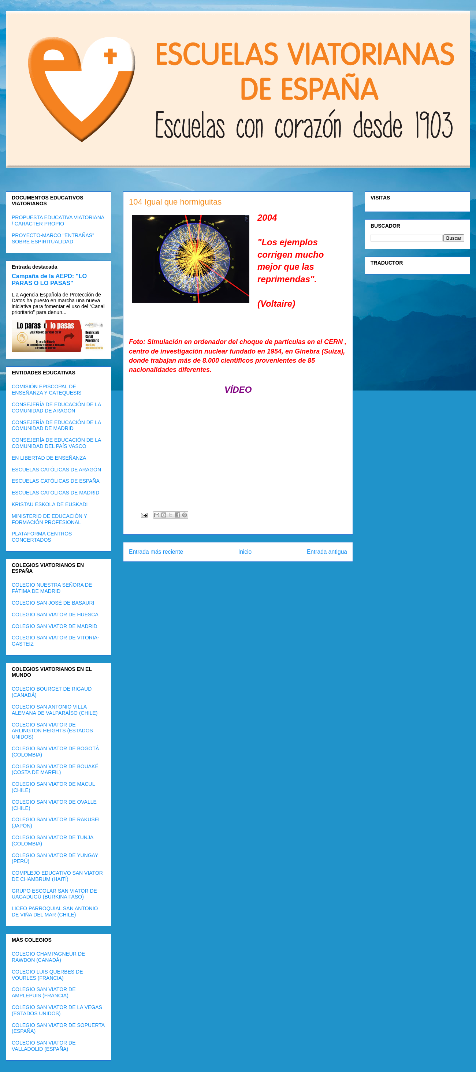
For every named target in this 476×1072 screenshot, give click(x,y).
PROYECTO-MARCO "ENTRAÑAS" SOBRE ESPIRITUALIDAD (53, 238)
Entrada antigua (327, 552)
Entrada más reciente (156, 552)
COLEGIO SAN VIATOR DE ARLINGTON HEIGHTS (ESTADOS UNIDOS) (52, 731)
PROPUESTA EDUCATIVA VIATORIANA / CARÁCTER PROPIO (58, 220)
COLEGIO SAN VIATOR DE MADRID (54, 626)
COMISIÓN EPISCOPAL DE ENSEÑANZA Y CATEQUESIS (47, 390)
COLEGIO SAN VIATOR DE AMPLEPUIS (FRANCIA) (44, 992)
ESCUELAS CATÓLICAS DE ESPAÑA (56, 481)
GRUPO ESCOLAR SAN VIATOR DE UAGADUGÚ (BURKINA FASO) (54, 894)
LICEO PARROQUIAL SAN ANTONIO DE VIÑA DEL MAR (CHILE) (55, 911)
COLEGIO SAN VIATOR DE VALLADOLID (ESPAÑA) (44, 1046)
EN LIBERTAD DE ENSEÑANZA (49, 458)
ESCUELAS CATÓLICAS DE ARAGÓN (56, 469)
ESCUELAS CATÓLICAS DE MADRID (55, 493)
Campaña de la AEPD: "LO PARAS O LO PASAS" (49, 279)
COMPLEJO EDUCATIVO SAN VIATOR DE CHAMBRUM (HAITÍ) (57, 876)
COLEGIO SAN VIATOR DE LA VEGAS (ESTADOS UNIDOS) (57, 1010)
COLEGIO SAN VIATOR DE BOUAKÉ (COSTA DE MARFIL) (55, 769)
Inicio (245, 552)
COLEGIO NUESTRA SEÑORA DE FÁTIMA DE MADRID (52, 588)
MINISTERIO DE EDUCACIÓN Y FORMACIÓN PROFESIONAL (49, 519)
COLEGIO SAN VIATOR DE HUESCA (55, 614)
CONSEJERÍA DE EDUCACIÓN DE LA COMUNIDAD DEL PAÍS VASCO (56, 443)
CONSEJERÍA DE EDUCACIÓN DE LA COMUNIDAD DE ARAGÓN (56, 407)
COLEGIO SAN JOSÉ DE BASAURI (53, 603)
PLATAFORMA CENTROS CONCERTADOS (42, 537)
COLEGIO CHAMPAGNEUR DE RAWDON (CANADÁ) (48, 957)
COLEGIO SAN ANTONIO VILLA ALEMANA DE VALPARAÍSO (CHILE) (54, 710)
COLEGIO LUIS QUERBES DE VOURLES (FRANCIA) (47, 975)
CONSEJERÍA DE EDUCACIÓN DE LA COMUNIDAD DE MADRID (56, 425)
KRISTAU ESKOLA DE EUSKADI (50, 504)
